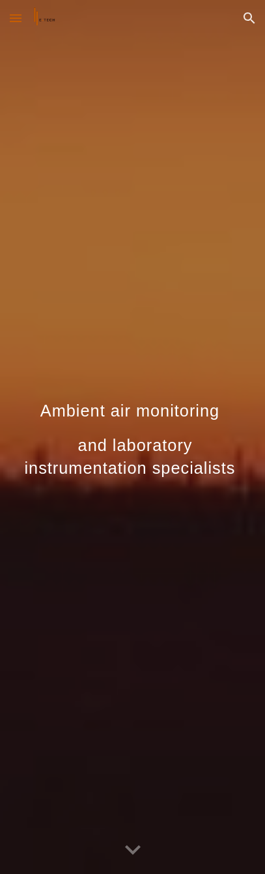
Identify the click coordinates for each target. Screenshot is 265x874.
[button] (15, 18)
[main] (132, 437)
